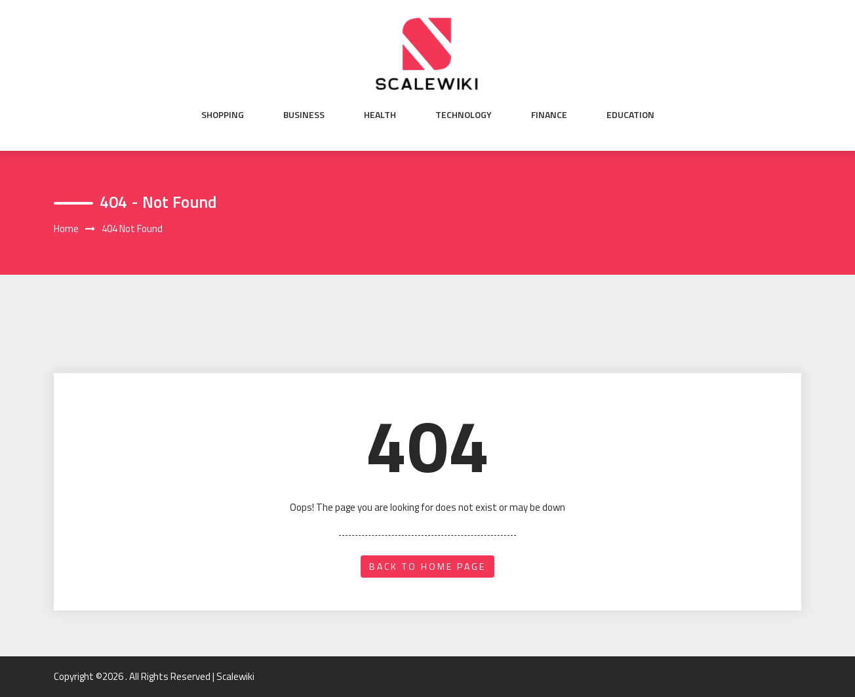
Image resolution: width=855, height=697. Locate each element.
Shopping (222, 114)
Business (304, 114)
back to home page (427, 566)
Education (630, 114)
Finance (549, 114)
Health (380, 114)
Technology (463, 114)
